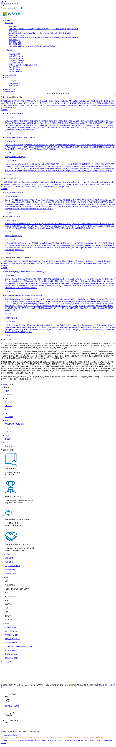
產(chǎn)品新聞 (14, 83)
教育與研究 (9, 616)
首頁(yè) (8, 21)
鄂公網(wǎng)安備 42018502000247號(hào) (87, 685)
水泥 (6, 608)
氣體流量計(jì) (14, 40)
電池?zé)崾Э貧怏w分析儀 (50, 37)
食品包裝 (8, 619)
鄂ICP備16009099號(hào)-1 (10, 685)
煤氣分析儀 (13, 37)
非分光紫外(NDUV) (16, 63)
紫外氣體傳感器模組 (47, 46)
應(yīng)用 (4, 577)
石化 (6, 600)
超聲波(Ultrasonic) (15, 69)
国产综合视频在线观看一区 (11, 735)
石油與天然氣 (10, 596)
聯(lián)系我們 (6, 4)
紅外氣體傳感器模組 (32, 46)
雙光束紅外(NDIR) (16, 58)
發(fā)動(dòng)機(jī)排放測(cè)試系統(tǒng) (24, 33)
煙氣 (6, 581)
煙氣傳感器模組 (72, 29)
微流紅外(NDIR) (15, 54)
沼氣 (6, 612)
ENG (5, 2)
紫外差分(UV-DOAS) (16, 60)
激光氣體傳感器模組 (16, 46)
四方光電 (15, 4)
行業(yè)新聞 (14, 86)
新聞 (6, 77)
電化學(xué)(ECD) (15, 71)
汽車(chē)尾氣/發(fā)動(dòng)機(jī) (17, 589)
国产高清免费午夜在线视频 (30, 740)
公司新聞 (12, 81)
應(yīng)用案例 (10, 75)
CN (2, 2)
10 (68, 93)
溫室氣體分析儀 (15, 29)
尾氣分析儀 (13, 31)
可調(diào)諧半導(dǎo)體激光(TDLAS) (23, 65)
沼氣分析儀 (22, 37)
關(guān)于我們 (10, 89)
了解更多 (4, 110)
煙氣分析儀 (13, 27)
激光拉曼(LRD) (14, 67)
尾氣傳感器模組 (65, 33)
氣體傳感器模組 (15, 44)
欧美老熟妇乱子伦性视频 (10, 740)
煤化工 (7, 593)
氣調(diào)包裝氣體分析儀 (68, 37)
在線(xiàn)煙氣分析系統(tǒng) (40, 29)
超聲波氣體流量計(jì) (17, 42)
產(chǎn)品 (9, 23)
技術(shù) (8, 50)
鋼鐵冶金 (8, 604)
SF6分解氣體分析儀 (59, 29)
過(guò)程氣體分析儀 (16, 35)
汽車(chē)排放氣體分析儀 (49, 33)
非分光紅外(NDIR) (16, 56)
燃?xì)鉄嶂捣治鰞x (33, 37)
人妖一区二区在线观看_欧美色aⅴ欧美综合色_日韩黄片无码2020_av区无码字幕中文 (70, 740)
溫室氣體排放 (10, 585)
